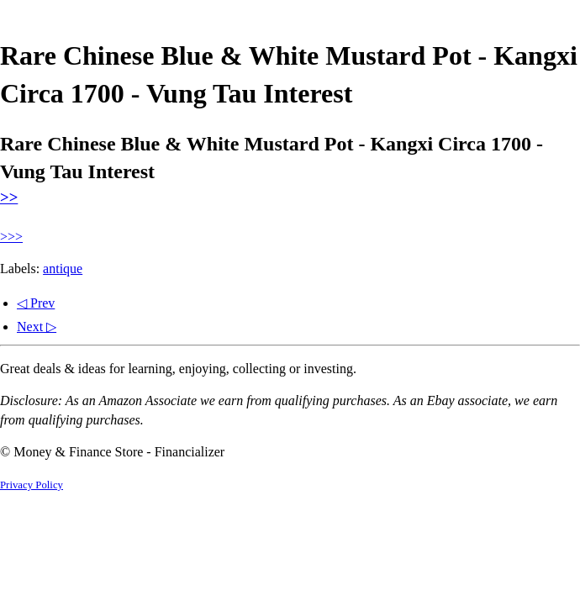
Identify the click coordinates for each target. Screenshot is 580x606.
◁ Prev (36, 303)
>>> (11, 236)
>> (9, 197)
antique (62, 268)
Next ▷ (36, 326)
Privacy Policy (31, 485)
